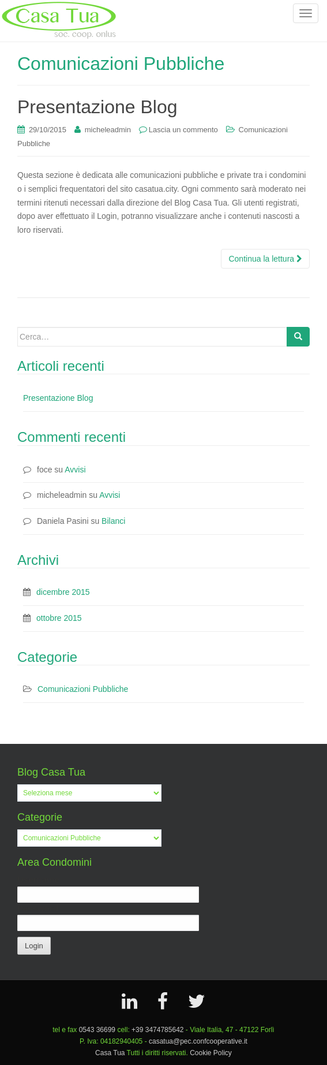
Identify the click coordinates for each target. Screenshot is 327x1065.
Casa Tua (110, 1053)
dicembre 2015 (63, 592)
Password (37, 908)
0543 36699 (97, 1030)
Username (38, 879)
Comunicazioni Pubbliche (82, 689)
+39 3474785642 (157, 1030)
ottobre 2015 (59, 618)
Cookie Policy (211, 1053)
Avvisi (75, 469)
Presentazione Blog (58, 398)
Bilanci (113, 521)
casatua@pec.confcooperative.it (198, 1041)
